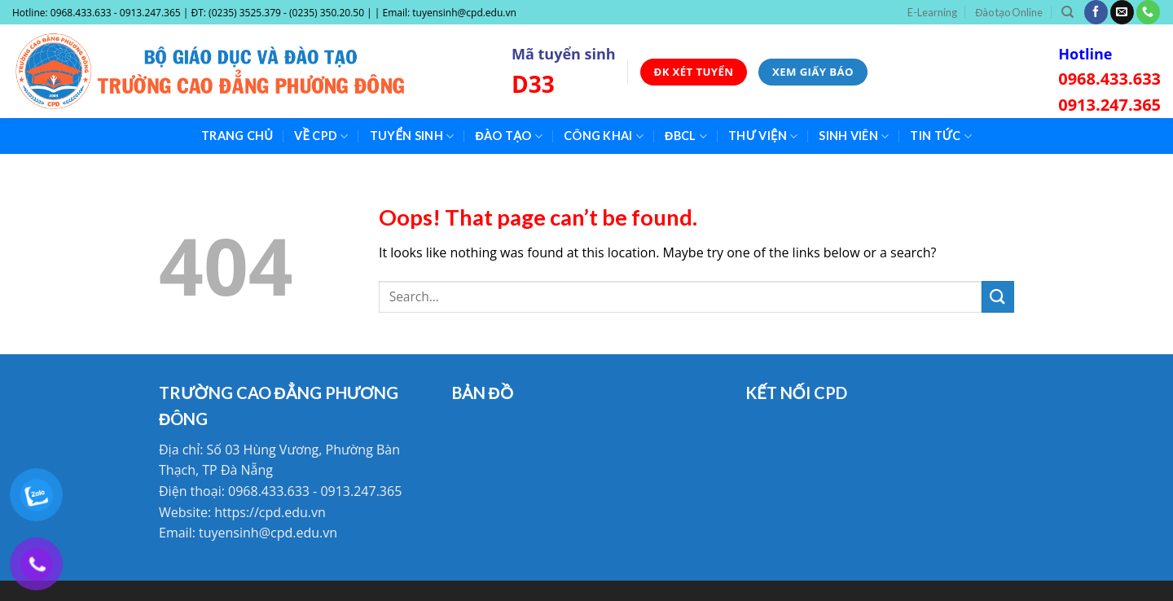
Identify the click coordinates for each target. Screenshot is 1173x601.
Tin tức (941, 136)
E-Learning (932, 12)
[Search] (1067, 12)
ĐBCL (686, 136)
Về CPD (321, 136)
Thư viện (762, 136)
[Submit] (998, 297)
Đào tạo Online (1009, 12)
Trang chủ (237, 136)
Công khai (604, 136)
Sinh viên (854, 136)
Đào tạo (509, 136)
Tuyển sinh (412, 136)
